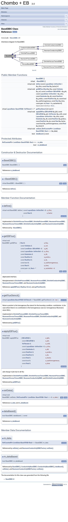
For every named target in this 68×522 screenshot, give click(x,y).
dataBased (39, 134)
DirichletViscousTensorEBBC (23, 221)
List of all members (62, 29)
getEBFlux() (16, 323)
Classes (34, 19)
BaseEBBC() (16, 467)
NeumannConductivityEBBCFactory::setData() (37, 448)
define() (13, 189)
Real (47, 86)
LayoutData (49, 84)
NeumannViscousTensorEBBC (12, 224)
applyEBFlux (40, 112)
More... (53, 106)
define (38, 84)
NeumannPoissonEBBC (57, 221)
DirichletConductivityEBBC (33, 224)
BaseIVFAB (19, 109)
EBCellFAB (56, 91)
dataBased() (59, 467)
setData (38, 129)
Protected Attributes (62, 27)
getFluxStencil (41, 109)
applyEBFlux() (15, 287)
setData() (15, 448)
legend (34, 70)
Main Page (4, 8)
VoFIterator (52, 114)
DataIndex (43, 96)
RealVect (59, 96)
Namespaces (34, 15)
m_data (40, 142)
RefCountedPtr (47, 129)
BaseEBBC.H (14, 38)
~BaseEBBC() (17, 228)
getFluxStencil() (40, 287)
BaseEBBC (39, 78)
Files (34, 23)
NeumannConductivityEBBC (54, 224)
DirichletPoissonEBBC (41, 221)
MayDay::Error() (26, 287)
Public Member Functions (49, 27)
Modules (4, 12)
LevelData (48, 91)
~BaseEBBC (40, 81)
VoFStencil (28, 109)
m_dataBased (42, 145)
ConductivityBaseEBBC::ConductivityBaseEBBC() (38, 467)
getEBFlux (39, 89)
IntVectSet (57, 84)
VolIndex (60, 89)
